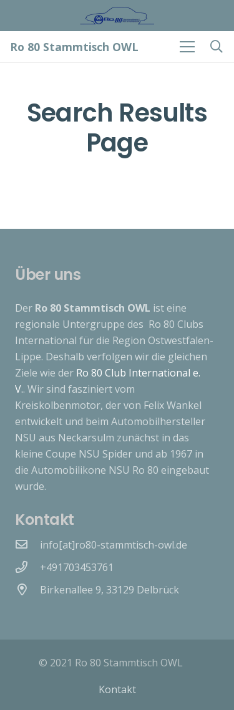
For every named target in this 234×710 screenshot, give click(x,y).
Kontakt (117, 689)
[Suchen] (216, 46)
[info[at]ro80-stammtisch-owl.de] (27, 545)
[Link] (117, 15)
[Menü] (187, 46)
